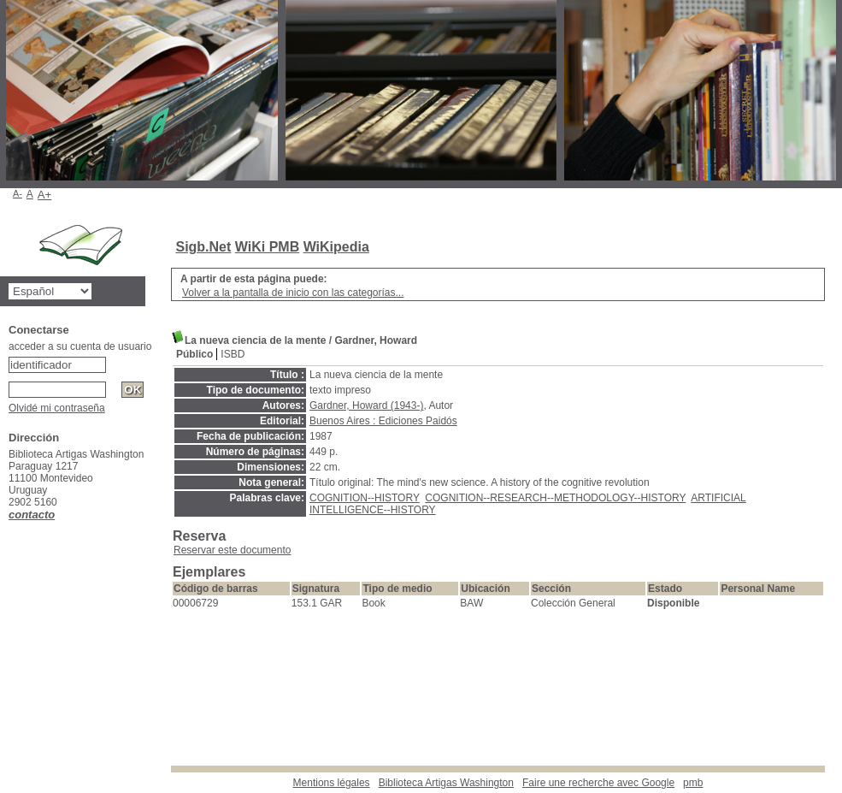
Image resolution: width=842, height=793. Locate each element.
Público (194, 354)
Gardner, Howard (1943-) (366, 405)
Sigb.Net (203, 247)
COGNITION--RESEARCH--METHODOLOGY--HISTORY (555, 498)
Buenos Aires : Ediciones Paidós (383, 421)
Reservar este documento (232, 550)
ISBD (232, 354)
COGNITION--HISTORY (364, 498)
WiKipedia (336, 247)
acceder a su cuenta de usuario (80, 346)
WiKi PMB (267, 247)
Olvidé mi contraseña (57, 408)
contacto (32, 514)
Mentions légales (331, 783)
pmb (693, 783)
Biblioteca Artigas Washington (446, 783)
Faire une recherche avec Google (598, 783)
